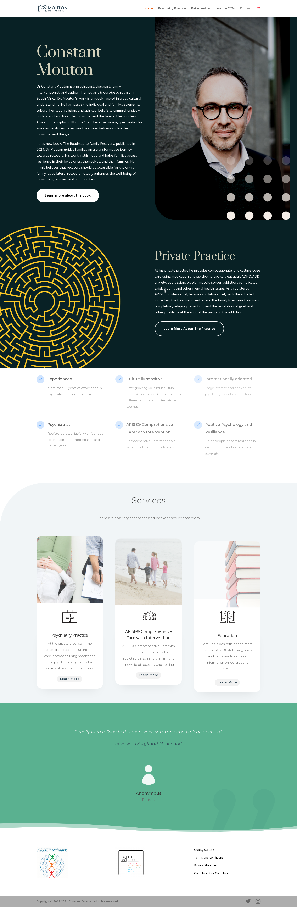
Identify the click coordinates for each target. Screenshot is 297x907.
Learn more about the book (68, 195)
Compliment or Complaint (211, 873)
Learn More (69, 679)
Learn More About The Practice (189, 328)
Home (148, 8)
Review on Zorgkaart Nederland (148, 743)
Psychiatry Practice (172, 8)
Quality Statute (204, 850)
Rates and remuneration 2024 (213, 8)
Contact (246, 8)
